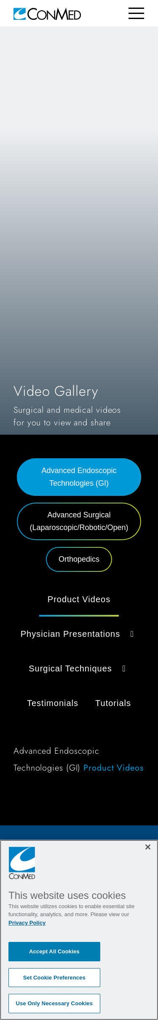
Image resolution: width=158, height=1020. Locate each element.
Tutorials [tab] (113, 703)
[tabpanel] (79, 683)
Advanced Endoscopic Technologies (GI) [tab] (78, 477)
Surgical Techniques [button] (79, 668)
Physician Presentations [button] (79, 634)
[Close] (148, 847)
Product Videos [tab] (79, 599)
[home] (47, 13)
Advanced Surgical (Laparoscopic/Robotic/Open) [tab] (78, 521)
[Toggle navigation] (136, 13)
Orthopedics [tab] (79, 559)
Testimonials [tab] (52, 703)
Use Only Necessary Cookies (54, 1003)
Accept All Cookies (54, 951)
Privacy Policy (27, 923)
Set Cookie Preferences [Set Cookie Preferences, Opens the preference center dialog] (54, 977)
